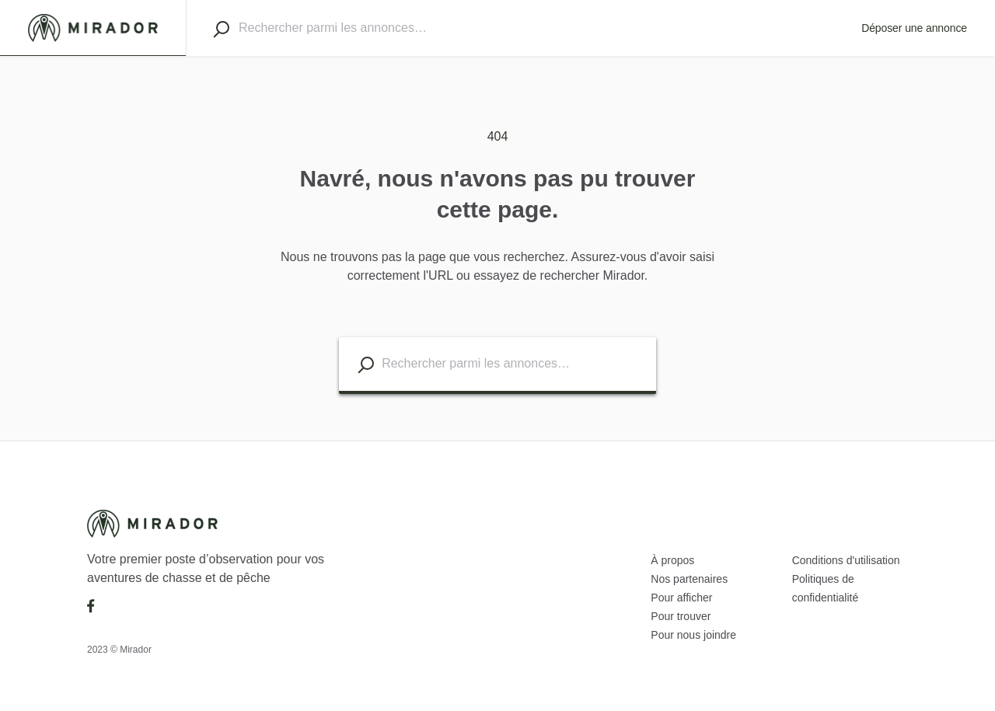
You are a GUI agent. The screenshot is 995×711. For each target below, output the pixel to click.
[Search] (221, 29)
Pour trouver (680, 616)
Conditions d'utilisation (846, 560)
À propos (672, 560)
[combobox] (536, 28)
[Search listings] (366, 365)
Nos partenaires (689, 579)
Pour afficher (681, 597)
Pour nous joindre (693, 635)
